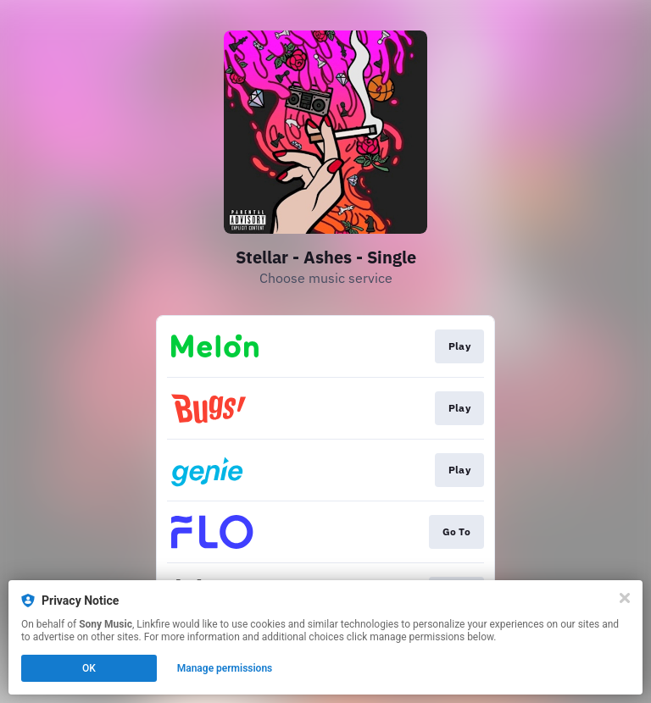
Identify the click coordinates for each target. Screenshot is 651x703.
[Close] (624, 598)
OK (89, 668)
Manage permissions (225, 668)
